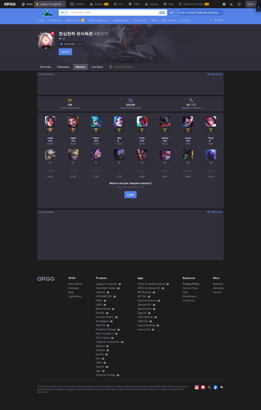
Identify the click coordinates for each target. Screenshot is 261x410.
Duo (98, 358)
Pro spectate (140, 20)
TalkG (99, 362)
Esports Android (146, 325)
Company (73, 288)
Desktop (100, 350)
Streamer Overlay (105, 375)
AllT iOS (142, 296)
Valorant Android (147, 300)
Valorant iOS (144, 304)
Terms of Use (190, 288)
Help (185, 292)
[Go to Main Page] (10, 4)
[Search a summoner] (162, 12)
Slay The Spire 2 (105, 333)
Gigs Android (144, 308)
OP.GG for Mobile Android (151, 284)
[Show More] (224, 4)
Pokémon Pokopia (106, 329)
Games (100, 354)
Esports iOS (144, 329)
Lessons (185, 20)
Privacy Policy (191, 284)
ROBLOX (100, 325)
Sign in (251, 4)
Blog (70, 292)
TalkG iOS (143, 321)
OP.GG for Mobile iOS (149, 288)
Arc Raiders (102, 321)
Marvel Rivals (103, 308)
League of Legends (49, 4)
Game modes (74, 20)
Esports (100, 366)
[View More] (213, 4)
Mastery (80, 67)
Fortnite (100, 313)
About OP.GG (75, 284)
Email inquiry (190, 296)
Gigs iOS (142, 313)
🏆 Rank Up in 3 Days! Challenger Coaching (204, 12)
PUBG (99, 300)
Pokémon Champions (107, 342)
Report (79, 44)
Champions (54, 20)
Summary (45, 67)
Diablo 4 (100, 346)
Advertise (218, 288)
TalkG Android (145, 317)
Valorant (100, 292)
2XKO (99, 304)
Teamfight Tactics (106, 288)
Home (40, 20)
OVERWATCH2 (104, 296)
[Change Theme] (231, 4)
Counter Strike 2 (105, 317)
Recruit (217, 292)
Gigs (98, 370)
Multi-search (169, 20)
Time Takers (103, 337)
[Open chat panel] (258, 62)
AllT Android (144, 292)
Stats (154, 20)
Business (218, 284)
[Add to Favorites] (112, 33)
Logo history (75, 296)
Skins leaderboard (98, 20)
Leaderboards (120, 20)
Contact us (189, 300)
